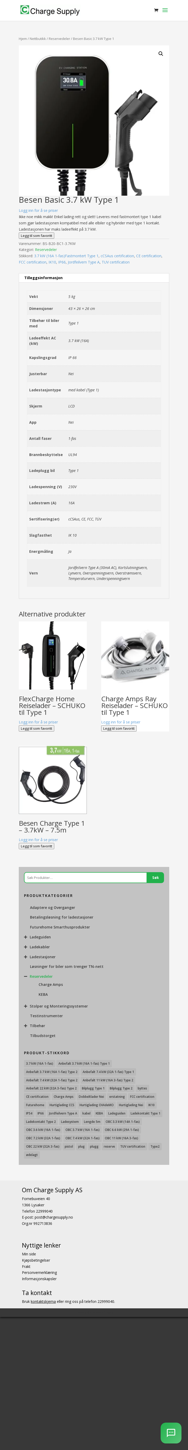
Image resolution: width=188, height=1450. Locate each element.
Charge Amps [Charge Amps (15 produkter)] (64, 1096)
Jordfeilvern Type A (84, 262)
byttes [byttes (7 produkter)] (142, 1088)
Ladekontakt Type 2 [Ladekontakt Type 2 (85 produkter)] (41, 1121)
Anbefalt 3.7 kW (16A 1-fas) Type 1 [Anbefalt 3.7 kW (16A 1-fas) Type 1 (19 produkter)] (84, 1063)
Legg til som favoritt (36, 235)
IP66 (62, 262)
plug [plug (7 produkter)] (81, 1146)
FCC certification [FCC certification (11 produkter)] (142, 1096)
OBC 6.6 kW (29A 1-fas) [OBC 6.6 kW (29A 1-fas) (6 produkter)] (122, 1130)
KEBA (43, 994)
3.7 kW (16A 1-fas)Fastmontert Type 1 (66, 255)
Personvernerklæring (39, 1272)
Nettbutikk (38, 38)
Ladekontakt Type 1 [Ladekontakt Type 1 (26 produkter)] (145, 1113)
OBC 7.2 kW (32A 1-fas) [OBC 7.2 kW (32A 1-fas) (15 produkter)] (43, 1138)
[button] (161, 53)
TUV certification (116, 262)
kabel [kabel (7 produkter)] (86, 1113)
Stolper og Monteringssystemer (59, 1006)
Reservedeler (59, 38)
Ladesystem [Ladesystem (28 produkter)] (70, 1121)
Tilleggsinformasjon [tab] (43, 277)
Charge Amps (51, 984)
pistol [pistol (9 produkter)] (69, 1146)
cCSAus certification (117, 255)
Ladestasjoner (43, 956)
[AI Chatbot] (171, 1433)
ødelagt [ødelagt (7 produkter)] (32, 1155)
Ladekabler (40, 946)
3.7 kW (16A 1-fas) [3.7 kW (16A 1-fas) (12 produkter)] (39, 1063)
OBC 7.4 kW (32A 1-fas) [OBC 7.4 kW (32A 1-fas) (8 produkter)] (82, 1138)
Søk (155, 877)
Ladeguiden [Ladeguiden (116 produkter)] (116, 1113)
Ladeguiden (40, 936)
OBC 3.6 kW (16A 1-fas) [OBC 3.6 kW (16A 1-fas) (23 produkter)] (43, 1130)
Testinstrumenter (46, 1015)
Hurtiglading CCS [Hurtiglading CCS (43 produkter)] (62, 1105)
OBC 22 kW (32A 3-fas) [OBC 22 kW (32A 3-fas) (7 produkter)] (42, 1146)
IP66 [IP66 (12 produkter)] (41, 1113)
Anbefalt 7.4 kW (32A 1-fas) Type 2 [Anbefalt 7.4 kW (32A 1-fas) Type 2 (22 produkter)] (51, 1080)
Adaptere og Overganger (52, 907)
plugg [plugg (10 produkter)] (94, 1146)
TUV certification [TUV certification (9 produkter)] (132, 1146)
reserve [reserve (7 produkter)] (109, 1146)
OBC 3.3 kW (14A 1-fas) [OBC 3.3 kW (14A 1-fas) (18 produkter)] (123, 1121)
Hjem (23, 38)
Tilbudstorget (43, 1035)
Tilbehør (37, 1025)
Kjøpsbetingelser (36, 1259)
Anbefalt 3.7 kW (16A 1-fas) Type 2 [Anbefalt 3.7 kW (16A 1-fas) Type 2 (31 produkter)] (51, 1072)
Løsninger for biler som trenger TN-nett (67, 966)
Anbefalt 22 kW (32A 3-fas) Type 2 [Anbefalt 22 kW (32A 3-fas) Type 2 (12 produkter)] (51, 1088)
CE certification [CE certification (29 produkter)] (37, 1096)
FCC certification (32, 262)
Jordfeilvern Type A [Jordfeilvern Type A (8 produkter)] (63, 1113)
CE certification (148, 255)
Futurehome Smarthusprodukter (60, 927)
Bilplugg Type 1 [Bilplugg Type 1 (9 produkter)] (93, 1088)
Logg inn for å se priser (38, 210)
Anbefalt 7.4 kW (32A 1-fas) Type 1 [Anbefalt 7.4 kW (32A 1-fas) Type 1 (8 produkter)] (108, 1072)
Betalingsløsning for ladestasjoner (61, 917)
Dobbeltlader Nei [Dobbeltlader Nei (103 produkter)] (91, 1096)
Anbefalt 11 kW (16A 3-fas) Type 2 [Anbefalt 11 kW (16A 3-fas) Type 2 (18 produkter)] (108, 1080)
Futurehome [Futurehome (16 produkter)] (35, 1105)
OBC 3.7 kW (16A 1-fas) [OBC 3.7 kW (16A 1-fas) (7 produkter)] (82, 1130)
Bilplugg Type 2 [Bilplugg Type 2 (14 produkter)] (121, 1088)
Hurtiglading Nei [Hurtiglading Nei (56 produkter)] (131, 1105)
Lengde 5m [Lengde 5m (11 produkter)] (92, 1121)
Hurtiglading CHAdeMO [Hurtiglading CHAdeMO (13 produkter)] (97, 1105)
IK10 (52, 262)
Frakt (26, 1266)
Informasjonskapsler (39, 1278)
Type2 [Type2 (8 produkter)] (155, 1146)
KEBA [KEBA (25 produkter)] (99, 1113)
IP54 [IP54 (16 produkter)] (29, 1113)
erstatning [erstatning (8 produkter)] (117, 1096)
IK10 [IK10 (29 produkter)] (151, 1105)
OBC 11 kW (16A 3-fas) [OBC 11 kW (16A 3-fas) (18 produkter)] (121, 1138)
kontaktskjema (43, 1301)
